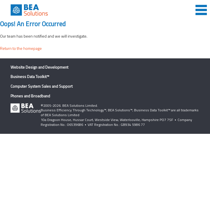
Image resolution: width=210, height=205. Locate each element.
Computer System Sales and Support (42, 86)
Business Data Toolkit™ (30, 76)
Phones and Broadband (30, 96)
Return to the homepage (21, 48)
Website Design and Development (39, 67)
